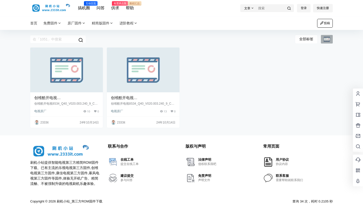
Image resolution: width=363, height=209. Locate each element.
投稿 (325, 23)
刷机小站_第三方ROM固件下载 (79, 201)
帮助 (130, 5)
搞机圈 (84, 5)
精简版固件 (102, 23)
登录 (304, 8)
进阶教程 (128, 23)
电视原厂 (40, 111)
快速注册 (323, 8)
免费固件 (52, 23)
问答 (101, 8)
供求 (115, 5)
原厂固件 (77, 23)
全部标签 (306, 39)
